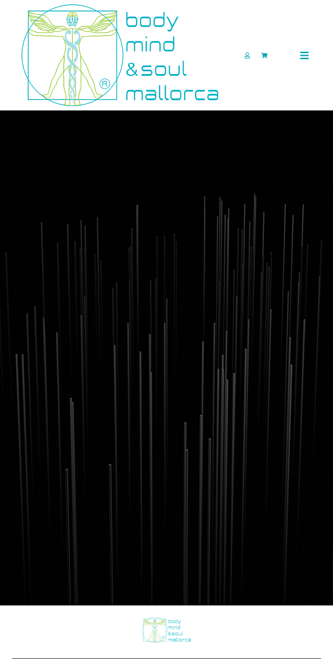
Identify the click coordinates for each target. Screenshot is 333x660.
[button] (304, 55)
